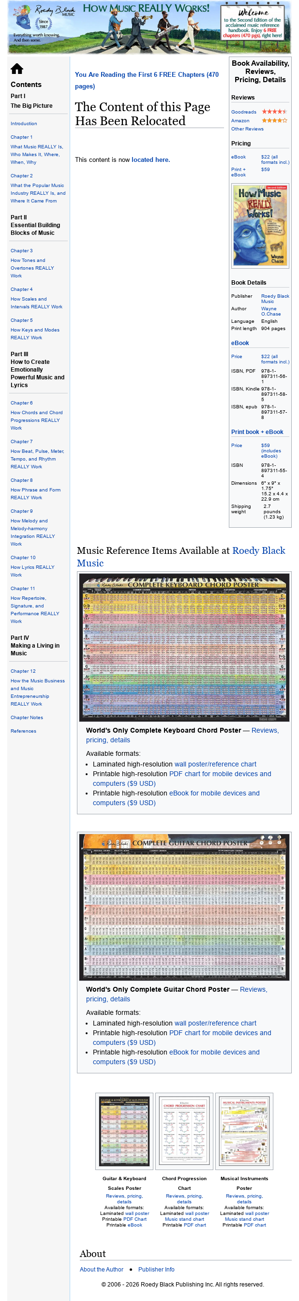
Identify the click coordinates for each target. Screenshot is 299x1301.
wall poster (137, 1213)
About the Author (101, 1269)
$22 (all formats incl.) (275, 159)
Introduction (24, 123)
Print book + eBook (257, 432)
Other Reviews (247, 128)
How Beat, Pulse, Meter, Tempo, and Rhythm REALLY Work (38, 453)
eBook (238, 156)
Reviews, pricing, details (124, 1198)
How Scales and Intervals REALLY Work (38, 297)
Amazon (240, 120)
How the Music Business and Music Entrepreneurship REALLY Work (38, 687)
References (23, 731)
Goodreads (243, 112)
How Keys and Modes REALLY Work (38, 328)
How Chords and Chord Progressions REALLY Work (38, 415)
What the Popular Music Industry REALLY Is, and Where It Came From (38, 187)
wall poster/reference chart (215, 764)
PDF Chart (135, 1219)
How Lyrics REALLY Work (38, 566)
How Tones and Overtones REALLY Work (38, 262)
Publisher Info (156, 1269)
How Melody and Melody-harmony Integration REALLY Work (38, 527)
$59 (265, 169)
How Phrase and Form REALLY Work (38, 488)
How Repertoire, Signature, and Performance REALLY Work (38, 604)
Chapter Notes (27, 717)
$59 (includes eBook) (271, 451)
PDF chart (195, 1225)
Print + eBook (238, 172)
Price (236, 356)
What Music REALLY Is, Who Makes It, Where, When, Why (38, 149)
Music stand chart (184, 1219)
